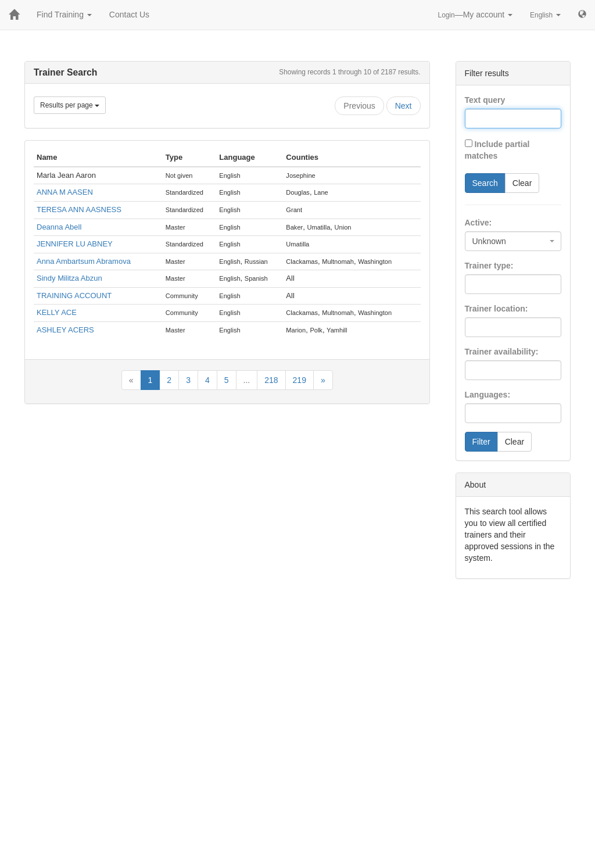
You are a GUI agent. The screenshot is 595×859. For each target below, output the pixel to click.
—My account (475, 14)
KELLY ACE (57, 312)
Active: (478, 222)
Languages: (488, 394)
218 (271, 380)
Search (485, 183)
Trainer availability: (502, 351)
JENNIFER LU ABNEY (75, 243)
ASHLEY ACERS (65, 329)
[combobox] (513, 241)
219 (299, 380)
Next (403, 105)
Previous (359, 105)
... (246, 380)
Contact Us (129, 14)
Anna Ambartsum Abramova (84, 261)
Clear (522, 183)
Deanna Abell (59, 227)
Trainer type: (489, 265)
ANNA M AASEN (65, 192)
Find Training (64, 14)
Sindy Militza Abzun (69, 278)
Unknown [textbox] (489, 241)
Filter (481, 441)
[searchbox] (485, 284)
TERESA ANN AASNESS (79, 209)
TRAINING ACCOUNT (74, 295)
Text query (485, 100)
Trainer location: (496, 308)
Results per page (69, 105)
